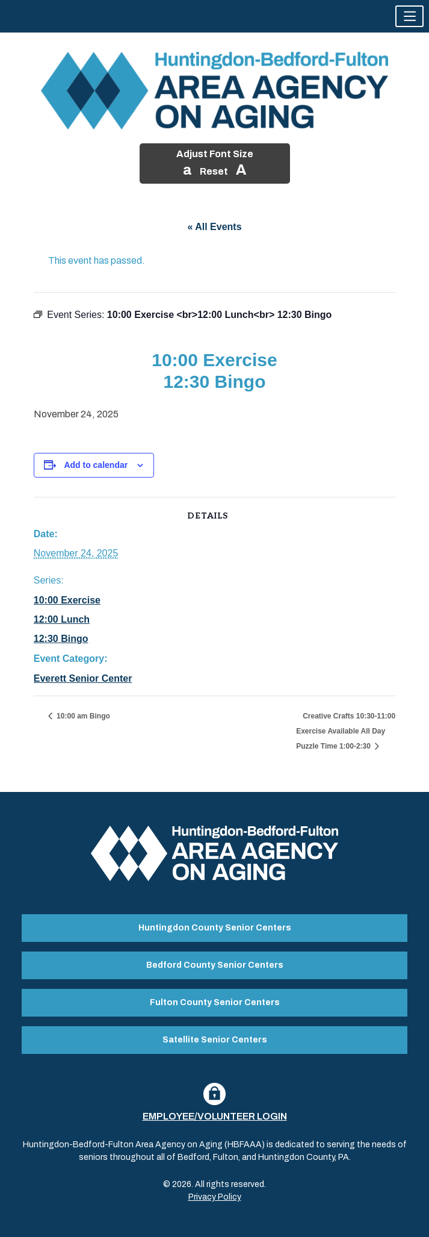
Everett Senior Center (83, 678)
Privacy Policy (214, 1196)
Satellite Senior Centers (214, 1039)
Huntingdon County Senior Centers (214, 927)
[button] (409, 16)
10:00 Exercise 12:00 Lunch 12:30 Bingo (67, 619)
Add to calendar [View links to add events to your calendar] (96, 465)
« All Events (214, 227)
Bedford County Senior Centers (214, 965)
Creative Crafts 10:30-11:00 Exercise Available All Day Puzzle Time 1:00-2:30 (345, 731)
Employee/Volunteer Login (215, 1116)
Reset (214, 171)
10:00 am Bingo (82, 716)
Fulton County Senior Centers (215, 1002)
